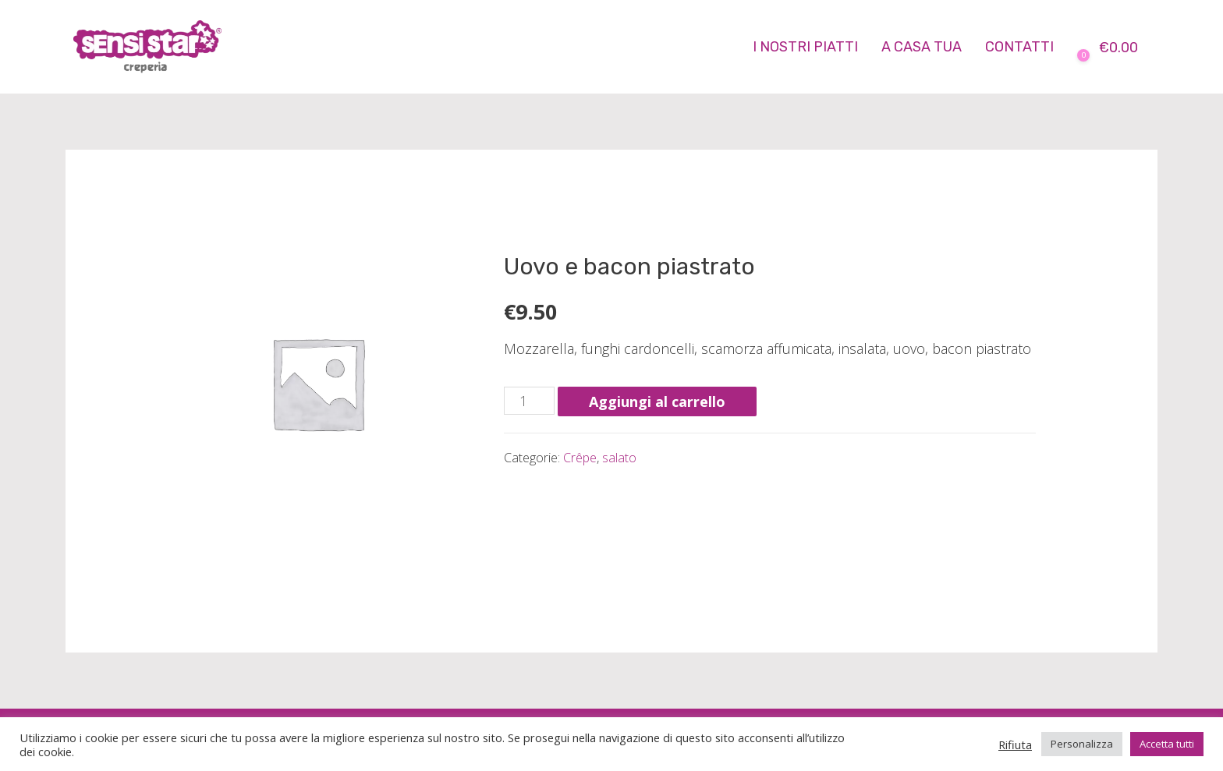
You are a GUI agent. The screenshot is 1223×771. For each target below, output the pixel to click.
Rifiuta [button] (1015, 744)
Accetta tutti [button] (1167, 744)
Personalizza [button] (1082, 744)
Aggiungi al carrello (657, 401)
